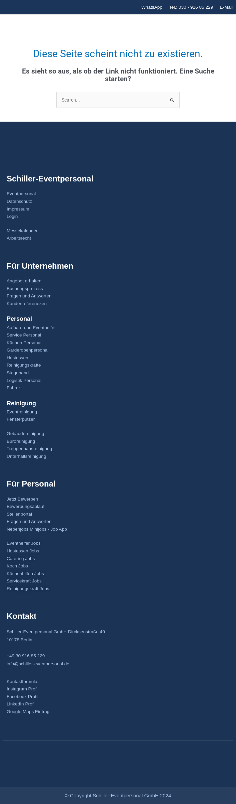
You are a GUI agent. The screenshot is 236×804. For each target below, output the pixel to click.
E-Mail (226, 7)
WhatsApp (151, 7)
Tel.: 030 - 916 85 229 (191, 7)
